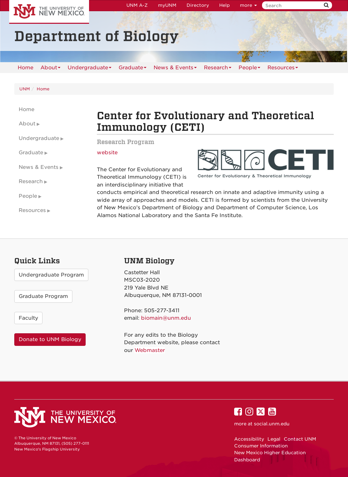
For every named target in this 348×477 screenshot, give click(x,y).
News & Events (175, 69)
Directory (198, 5)
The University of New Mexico (49, 12)
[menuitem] (25, 67)
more (248, 5)
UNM (24, 88)
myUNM (167, 5)
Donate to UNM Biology (50, 339)
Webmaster (150, 350)
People (249, 69)
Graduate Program (43, 296)
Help (224, 5)
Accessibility (249, 439)
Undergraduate (89, 69)
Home (25, 68)
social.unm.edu (272, 423)
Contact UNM (300, 439)
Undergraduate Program (51, 275)
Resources (282, 69)
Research (217, 69)
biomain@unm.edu (166, 318)
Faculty (28, 318)
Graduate (132, 69)
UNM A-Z (137, 5)
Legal (273, 439)
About (50, 69)
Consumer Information (261, 445)
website (107, 152)
